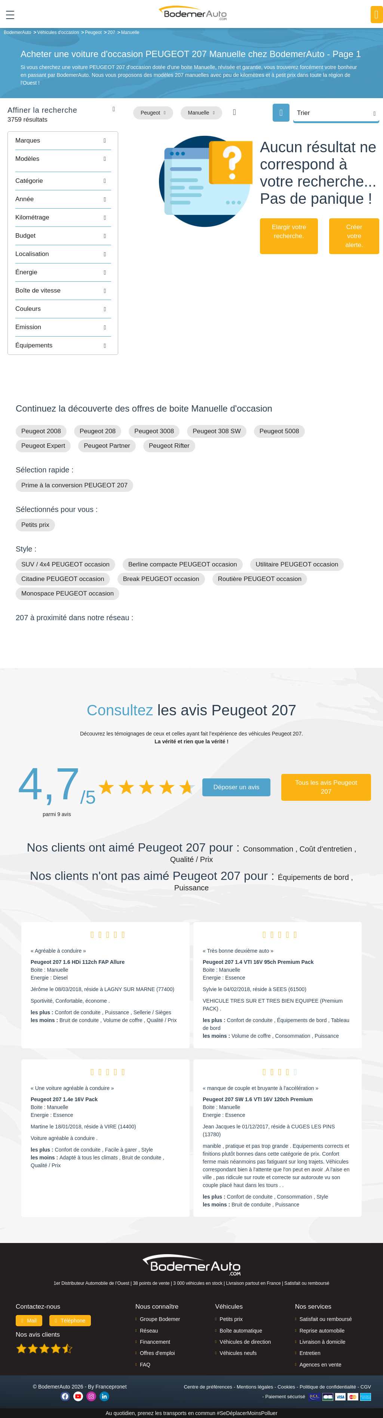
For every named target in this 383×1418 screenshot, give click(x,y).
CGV (366, 1387)
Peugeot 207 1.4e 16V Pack (64, 1099)
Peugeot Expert (43, 445)
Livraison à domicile (323, 1342)
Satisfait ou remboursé (326, 1319)
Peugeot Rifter (169, 445)
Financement (155, 1342)
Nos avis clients (38, 1334)
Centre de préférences (208, 1387)
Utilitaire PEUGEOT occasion (297, 564)
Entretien (310, 1353)
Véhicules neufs (238, 1353)
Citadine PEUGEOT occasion (62, 578)
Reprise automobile (322, 1331)
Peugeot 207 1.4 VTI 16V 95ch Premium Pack (258, 962)
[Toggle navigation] (7, 14)
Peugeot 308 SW (217, 431)
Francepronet (110, 1387)
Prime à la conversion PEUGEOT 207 (74, 485)
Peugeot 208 (98, 431)
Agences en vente (320, 1365)
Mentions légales (255, 1387)
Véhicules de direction (245, 1342)
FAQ (145, 1365)
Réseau (149, 1331)
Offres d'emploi (157, 1353)
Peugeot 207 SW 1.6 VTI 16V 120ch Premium (258, 1099)
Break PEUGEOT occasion (161, 578)
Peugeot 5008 (279, 431)
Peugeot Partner (107, 445)
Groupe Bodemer (160, 1319)
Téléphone (70, 1321)
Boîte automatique (241, 1331)
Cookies (286, 1387)
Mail (29, 1321)
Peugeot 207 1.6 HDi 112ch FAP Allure (78, 962)
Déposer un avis (237, 787)
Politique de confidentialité (328, 1387)
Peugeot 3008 (154, 431)
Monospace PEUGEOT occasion (67, 593)
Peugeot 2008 (41, 431)
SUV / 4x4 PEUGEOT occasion (65, 564)
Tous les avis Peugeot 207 (326, 787)
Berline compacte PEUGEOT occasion (182, 564)
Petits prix (35, 524)
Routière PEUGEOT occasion (260, 578)
